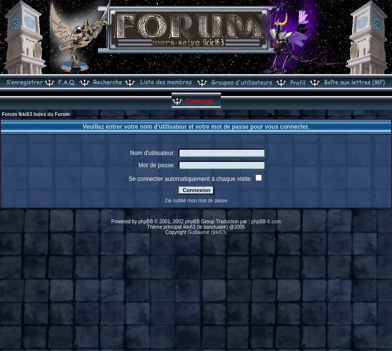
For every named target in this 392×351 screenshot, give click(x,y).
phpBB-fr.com (266, 221)
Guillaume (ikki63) (207, 232)
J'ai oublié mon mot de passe (195, 200)
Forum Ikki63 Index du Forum (36, 114)
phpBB (145, 221)
